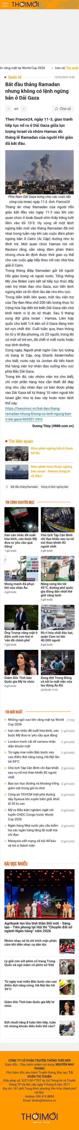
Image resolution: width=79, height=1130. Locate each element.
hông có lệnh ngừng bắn (54, 486)
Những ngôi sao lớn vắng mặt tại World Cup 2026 (41, 722)
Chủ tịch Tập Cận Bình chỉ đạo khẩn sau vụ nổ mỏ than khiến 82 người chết (41, 772)
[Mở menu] (5, 4)
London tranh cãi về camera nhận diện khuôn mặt (41, 744)
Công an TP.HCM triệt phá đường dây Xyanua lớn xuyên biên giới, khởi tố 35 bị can (41, 799)
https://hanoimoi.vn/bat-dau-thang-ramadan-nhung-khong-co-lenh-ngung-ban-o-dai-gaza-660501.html (38, 413)
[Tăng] (23, 108)
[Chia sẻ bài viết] (63, 108)
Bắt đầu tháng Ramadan (24, 486)
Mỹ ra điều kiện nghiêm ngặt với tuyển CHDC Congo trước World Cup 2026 (41, 814)
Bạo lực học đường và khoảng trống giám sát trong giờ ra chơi (41, 786)
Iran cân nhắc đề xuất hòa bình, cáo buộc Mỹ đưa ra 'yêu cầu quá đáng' (41, 733)
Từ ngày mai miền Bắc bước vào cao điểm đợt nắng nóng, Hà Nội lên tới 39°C (41, 757)
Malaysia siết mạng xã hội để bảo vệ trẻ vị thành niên (41, 843)
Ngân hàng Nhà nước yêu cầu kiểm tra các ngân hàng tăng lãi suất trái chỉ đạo (41, 830)
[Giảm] (8, 108)
